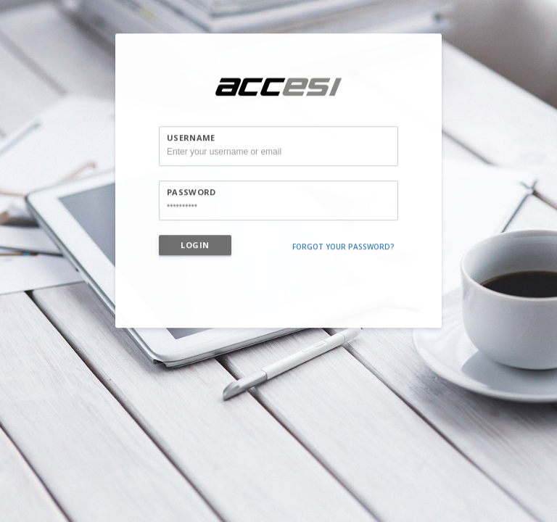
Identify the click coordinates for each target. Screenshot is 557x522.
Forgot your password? (343, 251)
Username (191, 141)
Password (191, 196)
